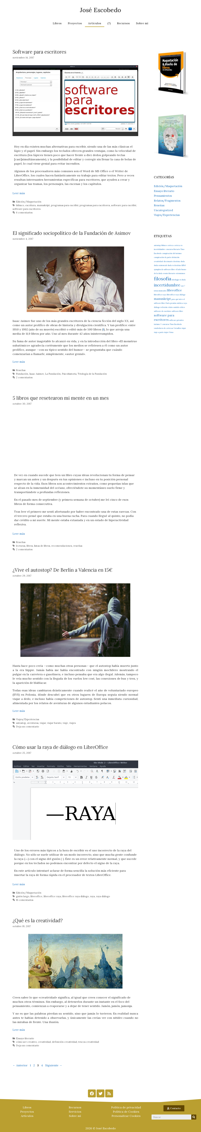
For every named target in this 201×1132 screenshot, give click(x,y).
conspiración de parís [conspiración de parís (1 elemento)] (162, 257)
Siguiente (53, 1065)
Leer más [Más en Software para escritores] (19, 193)
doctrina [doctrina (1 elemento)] (176, 261)
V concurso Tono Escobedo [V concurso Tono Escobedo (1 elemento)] (171, 324)
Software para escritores (39, 52)
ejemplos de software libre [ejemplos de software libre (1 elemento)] (164, 269)
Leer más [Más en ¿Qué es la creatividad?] (19, 1030)
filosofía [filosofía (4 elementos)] (162, 279)
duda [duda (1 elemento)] (183, 261)
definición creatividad (64, 1041)
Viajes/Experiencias (27, 719)
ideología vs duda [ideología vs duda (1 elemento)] (179, 280)
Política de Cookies (126, 1111)
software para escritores (27, 208)
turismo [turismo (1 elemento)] (157, 324)
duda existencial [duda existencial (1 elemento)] (160, 265)
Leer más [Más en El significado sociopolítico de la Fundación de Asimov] (19, 361)
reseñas (77, 545)
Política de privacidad (126, 1107)
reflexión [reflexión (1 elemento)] (163, 307)
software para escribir (123, 205)
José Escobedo (100, 10)
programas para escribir (64, 205)
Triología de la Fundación (92, 373)
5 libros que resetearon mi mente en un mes (61, 398)
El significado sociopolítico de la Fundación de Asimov (72, 233)
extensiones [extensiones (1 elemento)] (180, 273)
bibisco (20, 205)
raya (92, 896)
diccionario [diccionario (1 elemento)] (168, 261)
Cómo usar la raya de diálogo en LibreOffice (60, 747)
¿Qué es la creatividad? (38, 920)
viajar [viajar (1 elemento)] (184, 328)
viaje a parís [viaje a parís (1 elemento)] (158, 332)
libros (30, 545)
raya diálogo (103, 896)
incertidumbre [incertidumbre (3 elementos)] (167, 285)
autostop (21, 722)
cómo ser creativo (26, 1041)
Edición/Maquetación (28, 201)
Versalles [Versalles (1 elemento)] (177, 328)
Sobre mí (142, 23)
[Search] (193, 1117)
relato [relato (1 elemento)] (170, 307)
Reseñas (20, 370)
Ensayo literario (25, 1038)
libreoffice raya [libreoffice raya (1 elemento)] (160, 295)
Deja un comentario (27, 726)
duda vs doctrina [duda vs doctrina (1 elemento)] (174, 265)
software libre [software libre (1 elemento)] (177, 311)
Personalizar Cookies (126, 1116)
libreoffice (36, 896)
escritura (30, 205)
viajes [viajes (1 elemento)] (166, 332)
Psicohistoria (69, 373)
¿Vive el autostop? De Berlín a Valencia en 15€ (62, 570)
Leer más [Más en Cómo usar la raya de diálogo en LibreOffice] (19, 884)
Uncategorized (163, 210)
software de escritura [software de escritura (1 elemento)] (162, 311)
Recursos (123, 23)
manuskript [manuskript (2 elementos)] (162, 299)
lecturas (20, 545)
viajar (43, 722)
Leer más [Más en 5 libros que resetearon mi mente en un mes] (19, 533)
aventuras (32, 722)
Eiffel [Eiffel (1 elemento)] (184, 265)
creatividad (44, 1041)
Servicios (75, 1111)
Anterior (20, 1065)
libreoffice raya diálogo (75, 896)
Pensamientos (163, 195)
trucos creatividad (88, 1041)
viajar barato (54, 722)
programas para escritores (95, 205)
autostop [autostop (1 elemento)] (157, 245)
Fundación (22, 373)
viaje (65, 722)
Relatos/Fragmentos (167, 200)
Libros (57, 23)
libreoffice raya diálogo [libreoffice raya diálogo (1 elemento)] (176, 295)
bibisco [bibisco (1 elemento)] (164, 245)
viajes (72, 722)
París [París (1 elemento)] (168, 303)
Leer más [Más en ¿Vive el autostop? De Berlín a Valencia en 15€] (19, 711)
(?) (109, 23)
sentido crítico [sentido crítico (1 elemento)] (179, 307)
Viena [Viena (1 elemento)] (171, 332)
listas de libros (42, 545)
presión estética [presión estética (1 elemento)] (176, 303)
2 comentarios (24, 377)
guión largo (22, 896)
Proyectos (75, 23)
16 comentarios (24, 899)
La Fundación (53, 373)
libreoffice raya (52, 896)
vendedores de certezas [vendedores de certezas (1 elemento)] (163, 328)
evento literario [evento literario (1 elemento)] (169, 273)
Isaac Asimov (36, 373)
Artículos (94, 23)
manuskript (43, 205)
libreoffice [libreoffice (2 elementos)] (174, 290)
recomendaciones (61, 545)
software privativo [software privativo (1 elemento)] (176, 320)
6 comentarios (24, 212)
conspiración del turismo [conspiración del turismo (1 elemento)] (172, 253)
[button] (173, 1108)
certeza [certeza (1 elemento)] (170, 245)
